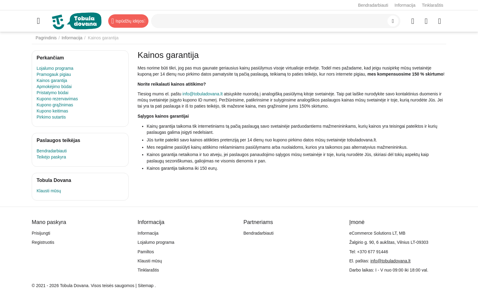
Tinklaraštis (432, 5)
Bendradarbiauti (373, 5)
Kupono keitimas (52, 110)
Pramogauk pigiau (54, 74)
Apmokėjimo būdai (54, 86)
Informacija (404, 5)
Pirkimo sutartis (51, 117)
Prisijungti (41, 233)
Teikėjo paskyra (51, 157)
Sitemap (145, 285)
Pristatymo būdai (52, 92)
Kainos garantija (52, 80)
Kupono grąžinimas (55, 104)
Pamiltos (145, 251)
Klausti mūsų (49, 190)
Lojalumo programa (55, 68)
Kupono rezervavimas (57, 98)
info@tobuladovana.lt (203, 93)
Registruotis (43, 242)
